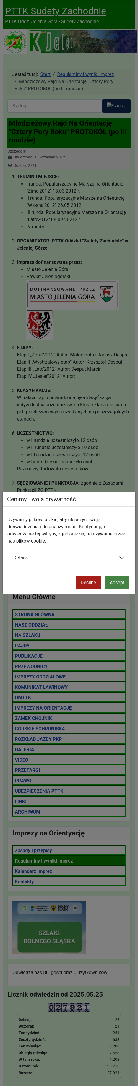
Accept (117, 582)
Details (20, 557)
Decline (88, 582)
